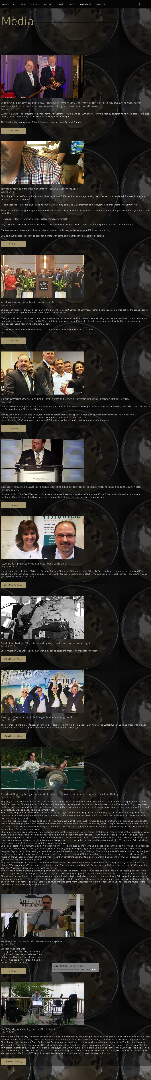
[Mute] (92, 969)
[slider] (95, 969)
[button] (13, 131)
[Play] (55, 969)
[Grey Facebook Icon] (139, 4)
